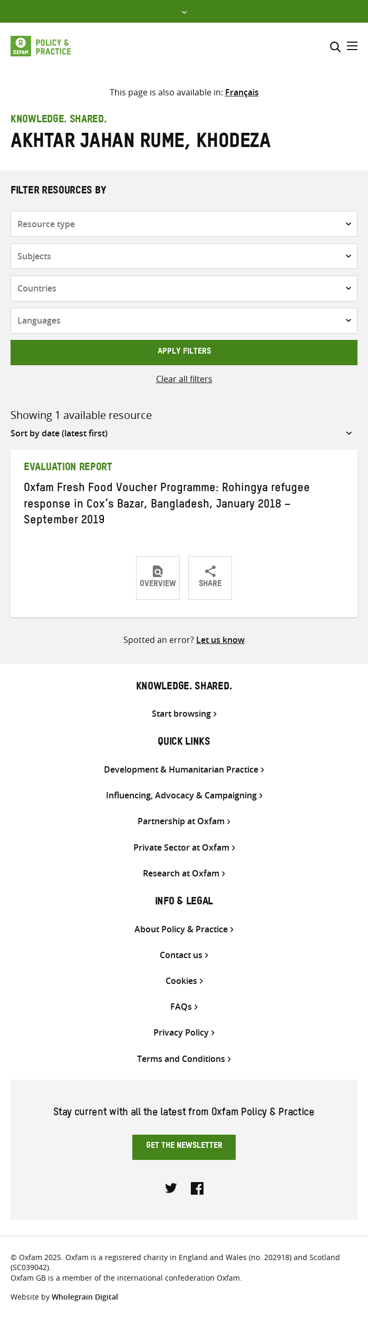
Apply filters (184, 352)
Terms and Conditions (181, 1059)
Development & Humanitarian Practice (181, 770)
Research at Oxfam (181, 874)
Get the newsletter (184, 1147)
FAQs (181, 1007)
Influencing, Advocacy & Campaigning (181, 796)
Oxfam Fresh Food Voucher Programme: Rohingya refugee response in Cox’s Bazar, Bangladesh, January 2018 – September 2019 (167, 505)
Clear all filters (184, 379)
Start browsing (181, 714)
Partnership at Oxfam (181, 821)
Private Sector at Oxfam (181, 848)
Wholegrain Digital (85, 1297)
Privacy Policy (181, 1033)
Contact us (181, 955)
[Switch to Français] (242, 92)
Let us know (220, 640)
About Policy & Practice (181, 929)
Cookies (181, 981)
